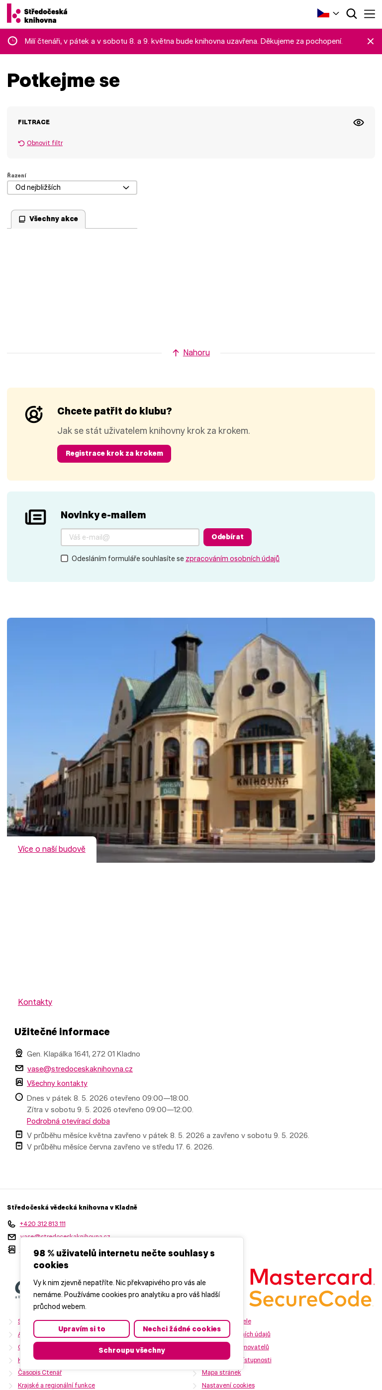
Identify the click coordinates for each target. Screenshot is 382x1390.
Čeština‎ (323, 13)
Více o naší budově (52, 849)
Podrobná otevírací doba (68, 1121)
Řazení (16, 175)
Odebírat (227, 536)
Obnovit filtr (45, 143)
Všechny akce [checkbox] (53, 218)
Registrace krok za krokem (114, 453)
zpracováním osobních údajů (233, 558)
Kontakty (35, 1002)
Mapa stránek (221, 1372)
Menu (369, 13)
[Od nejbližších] (72, 187)
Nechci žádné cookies (182, 1328)
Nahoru (196, 352)
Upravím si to (81, 1328)
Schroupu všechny (131, 1350)
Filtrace (34, 122)
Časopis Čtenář (40, 1372)
